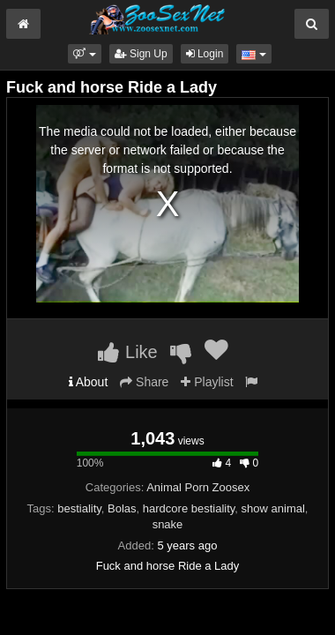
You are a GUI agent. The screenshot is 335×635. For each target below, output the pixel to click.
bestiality (79, 508)
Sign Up (141, 54)
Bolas (122, 508)
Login (205, 54)
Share (144, 382)
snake (168, 524)
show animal (273, 508)
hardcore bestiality (189, 508)
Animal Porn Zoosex (197, 487)
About (88, 382)
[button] (84, 54)
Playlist (207, 382)
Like (127, 352)
